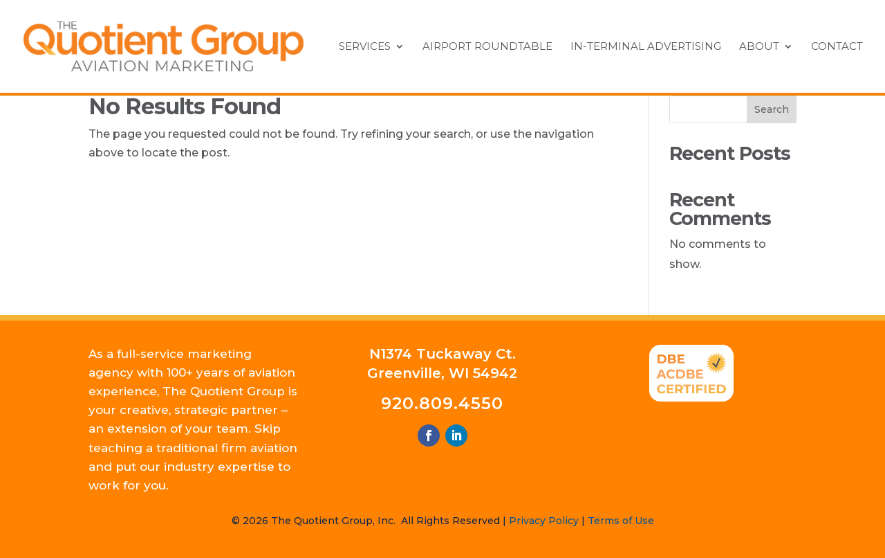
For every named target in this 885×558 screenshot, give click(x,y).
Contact (837, 47)
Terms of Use (621, 520)
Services (365, 47)
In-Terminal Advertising (645, 47)
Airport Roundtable (487, 47)
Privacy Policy (544, 520)
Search (771, 109)
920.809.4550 (442, 403)
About (759, 47)
